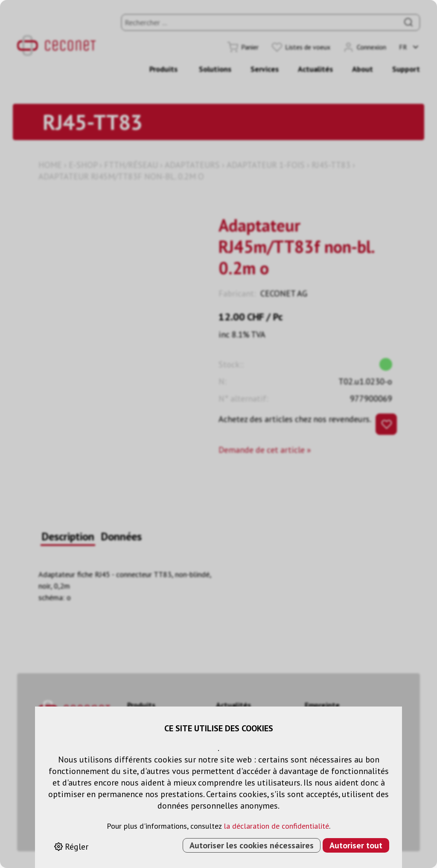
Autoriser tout (355, 845)
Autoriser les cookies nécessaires (251, 845)
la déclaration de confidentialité (276, 826)
